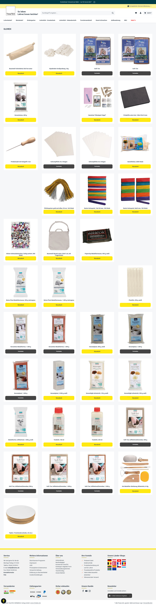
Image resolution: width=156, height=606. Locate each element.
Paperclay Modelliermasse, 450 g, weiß (97, 253)
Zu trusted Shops (63, 593)
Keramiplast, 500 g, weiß (97, 347)
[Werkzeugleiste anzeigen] (3, 601)
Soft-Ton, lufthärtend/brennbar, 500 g (135, 440)
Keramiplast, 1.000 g (135, 347)
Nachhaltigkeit (60, 562)
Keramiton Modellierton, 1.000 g (21, 347)
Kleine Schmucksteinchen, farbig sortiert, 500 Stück (20, 254)
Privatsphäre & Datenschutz (38, 568)
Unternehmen (60, 560)
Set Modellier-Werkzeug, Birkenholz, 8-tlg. (135, 486)
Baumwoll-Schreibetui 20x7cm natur (20, 68)
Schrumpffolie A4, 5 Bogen (59, 162)
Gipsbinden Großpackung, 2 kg (59, 68)
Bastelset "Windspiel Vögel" (97, 115)
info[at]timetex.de (13, 568)
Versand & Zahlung (35, 570)
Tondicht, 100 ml (59, 440)
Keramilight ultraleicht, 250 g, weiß (135, 393)
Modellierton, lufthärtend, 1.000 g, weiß (20, 440)
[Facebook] (83, 591)
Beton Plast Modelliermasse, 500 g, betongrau (20, 300)
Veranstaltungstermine (63, 568)
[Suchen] (112, 13)
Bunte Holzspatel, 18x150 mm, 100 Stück (97, 208)
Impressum (33, 563)
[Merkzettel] (136, 13)
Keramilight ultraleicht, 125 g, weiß (97, 393)
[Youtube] (86, 591)
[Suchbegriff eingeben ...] (76, 13)
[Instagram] (90, 591)
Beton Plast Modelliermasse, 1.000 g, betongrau (59, 300)
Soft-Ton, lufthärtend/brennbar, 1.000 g (59, 486)
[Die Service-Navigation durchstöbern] (139, 6)
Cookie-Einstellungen (36, 575)
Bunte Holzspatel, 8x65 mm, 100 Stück (135, 208)
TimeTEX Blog (60, 571)
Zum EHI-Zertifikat (58, 593)
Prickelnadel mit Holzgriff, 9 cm (21, 162)
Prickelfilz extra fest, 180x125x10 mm (135, 115)
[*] (94, 2)
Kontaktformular (9, 572)
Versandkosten (147, 603)
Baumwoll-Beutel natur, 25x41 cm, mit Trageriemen (59, 254)
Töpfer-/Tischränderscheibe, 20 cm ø (20, 533)
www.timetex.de (36, 603)
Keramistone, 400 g (21, 115)
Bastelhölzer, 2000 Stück (135, 162)
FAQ (5, 575)
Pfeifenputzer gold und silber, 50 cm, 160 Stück (59, 208)
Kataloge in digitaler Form (63, 566)
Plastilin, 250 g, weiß (135, 300)
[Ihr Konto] (140, 13)
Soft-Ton (97, 68)
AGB (31, 565)
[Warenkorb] (147, 13)
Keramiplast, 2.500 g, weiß (59, 393)
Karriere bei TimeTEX (62, 564)
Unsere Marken (60, 573)
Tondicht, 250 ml (97, 440)
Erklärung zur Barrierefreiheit (38, 572)
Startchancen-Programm (37, 560)
